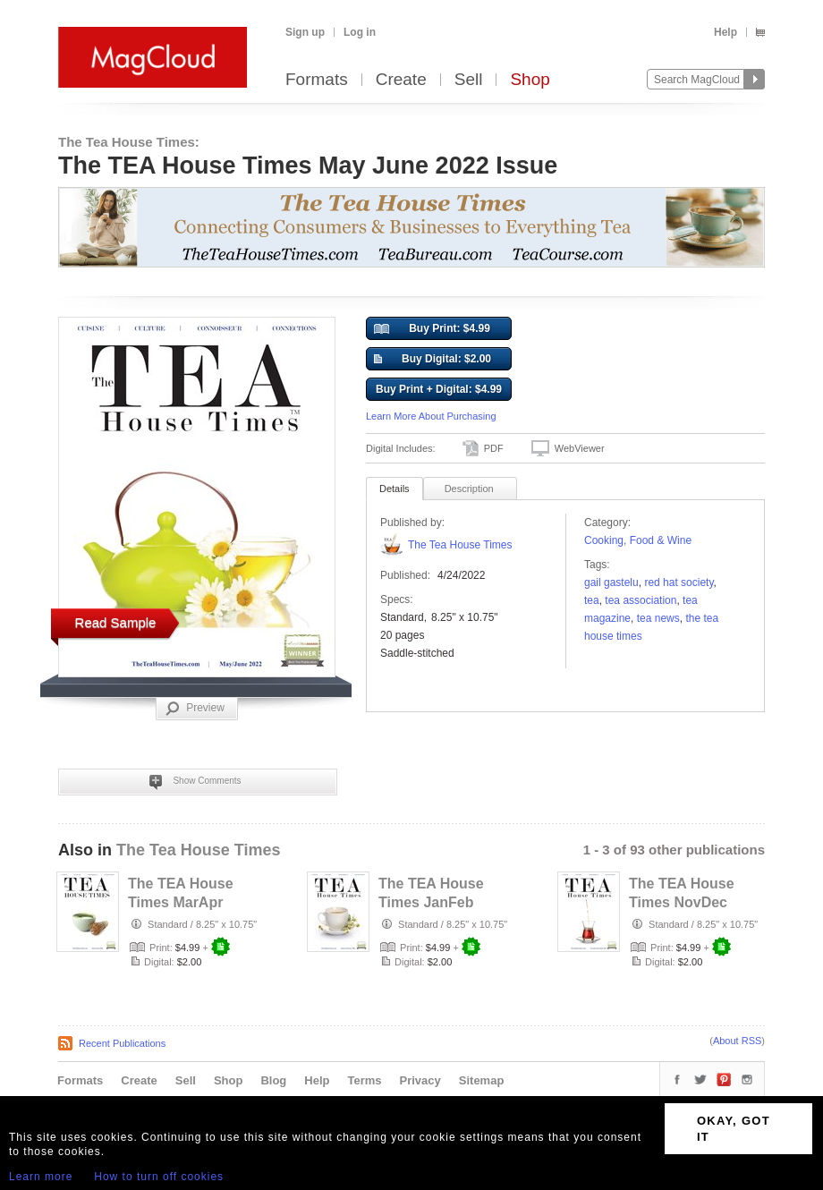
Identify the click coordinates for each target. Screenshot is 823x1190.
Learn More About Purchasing (431, 416)
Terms (364, 1080)
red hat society (678, 582)
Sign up (305, 32)
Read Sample (116, 622)
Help (725, 32)
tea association (640, 600)
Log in (360, 32)
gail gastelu (611, 582)
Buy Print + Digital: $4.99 (439, 389)
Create (401, 80)
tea (591, 600)
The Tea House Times (460, 545)
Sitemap (482, 1080)
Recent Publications (122, 1043)
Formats (316, 80)
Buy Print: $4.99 (432, 329)
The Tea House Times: (128, 141)
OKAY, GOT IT (733, 1128)
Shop (529, 80)
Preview (195, 708)
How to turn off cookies (159, 1176)
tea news (658, 618)
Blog (273, 1080)
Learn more (40, 1176)
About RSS (737, 1040)
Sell (468, 80)
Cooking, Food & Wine (637, 540)
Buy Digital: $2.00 (432, 360)
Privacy (420, 1080)
